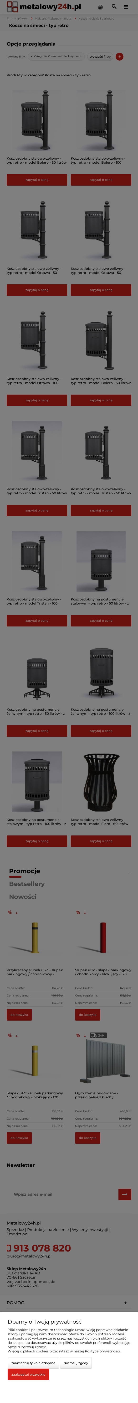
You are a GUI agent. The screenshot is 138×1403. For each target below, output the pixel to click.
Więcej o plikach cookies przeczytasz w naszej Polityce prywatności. (64, 1351)
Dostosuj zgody (76, 1363)
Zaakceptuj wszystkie (28, 1374)
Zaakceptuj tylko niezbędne (33, 1363)
